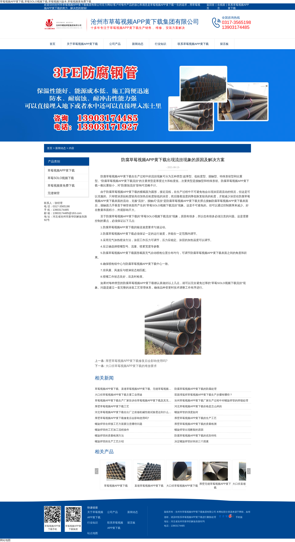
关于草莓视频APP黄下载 (82, 43)
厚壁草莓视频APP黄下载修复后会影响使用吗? (136, 360)
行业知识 (160, 43)
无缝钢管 (54, 193)
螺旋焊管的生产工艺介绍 (109, 441)
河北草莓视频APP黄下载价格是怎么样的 (198, 406)
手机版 (239, 517)
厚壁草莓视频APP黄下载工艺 (112, 406)
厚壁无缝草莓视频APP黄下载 (215, 485)
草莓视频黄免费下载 (61, 185)
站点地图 (92, 533)
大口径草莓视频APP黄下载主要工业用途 (118, 394)
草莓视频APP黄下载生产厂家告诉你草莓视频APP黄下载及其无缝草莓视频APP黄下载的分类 (133, 400)
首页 (52, 43)
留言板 (224, 43)
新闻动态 (137, 43)
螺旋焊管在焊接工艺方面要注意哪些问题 (118, 423)
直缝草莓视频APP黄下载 (149, 485)
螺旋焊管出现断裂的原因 (188, 429)
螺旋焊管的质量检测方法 (109, 435)
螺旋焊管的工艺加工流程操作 (112, 429)
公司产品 (115, 43)
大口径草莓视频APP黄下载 (182, 485)
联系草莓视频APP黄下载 (238, 6)
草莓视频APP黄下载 (61, 170)
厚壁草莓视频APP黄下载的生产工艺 (195, 418)
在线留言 (221, 6)
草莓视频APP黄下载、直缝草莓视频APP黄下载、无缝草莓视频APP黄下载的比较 (133, 388)
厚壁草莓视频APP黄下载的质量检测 (195, 423)
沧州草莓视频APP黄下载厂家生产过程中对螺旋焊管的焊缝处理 (211, 400)
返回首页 (210, 6)
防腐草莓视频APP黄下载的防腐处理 (195, 388)
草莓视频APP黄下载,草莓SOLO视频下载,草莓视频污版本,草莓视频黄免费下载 (45, 1)
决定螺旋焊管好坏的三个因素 (191, 441)
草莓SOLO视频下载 (61, 178)
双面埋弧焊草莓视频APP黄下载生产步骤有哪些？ (203, 394)
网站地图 (5, 540)
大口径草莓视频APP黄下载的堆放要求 (131, 365)
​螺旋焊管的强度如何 (186, 412)
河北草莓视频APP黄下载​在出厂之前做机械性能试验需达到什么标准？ (133, 412)
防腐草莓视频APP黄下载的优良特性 (195, 435)
